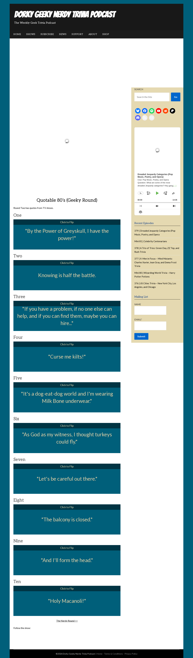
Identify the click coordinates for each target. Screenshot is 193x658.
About (93, 34)
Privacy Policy (131, 653)
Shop (105, 34)
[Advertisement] (96, 61)
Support (77, 34)
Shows (30, 34)
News (62, 34)
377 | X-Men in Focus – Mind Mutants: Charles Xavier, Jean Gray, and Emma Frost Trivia (155, 262)
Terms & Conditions (113, 653)
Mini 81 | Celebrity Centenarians (150, 241)
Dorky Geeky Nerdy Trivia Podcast (64, 14)
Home (17, 34)
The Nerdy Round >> (67, 620)
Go (175, 96)
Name (150, 309)
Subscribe (47, 34)
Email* (150, 324)
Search (138, 89)
